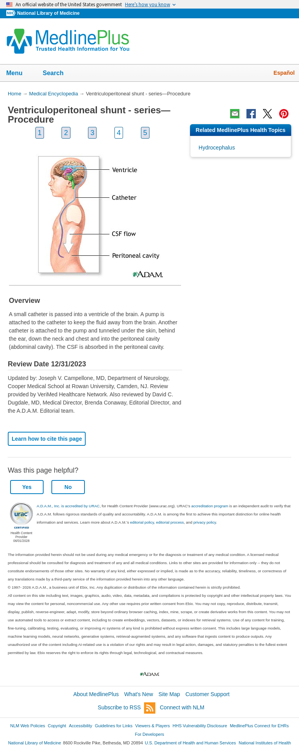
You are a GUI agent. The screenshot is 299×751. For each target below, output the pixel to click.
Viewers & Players (152, 725)
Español (284, 73)
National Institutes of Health (265, 742)
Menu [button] (19, 73)
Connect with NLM (182, 707)
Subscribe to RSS (126, 708)
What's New (138, 694)
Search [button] (58, 73)
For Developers (149, 734)
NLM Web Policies (27, 725)
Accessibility (80, 725)
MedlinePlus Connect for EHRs (259, 725)
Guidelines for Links (113, 725)
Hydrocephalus (217, 147)
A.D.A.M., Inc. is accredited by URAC (68, 506)
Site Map (169, 694)
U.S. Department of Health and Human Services (190, 742)
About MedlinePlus (96, 694)
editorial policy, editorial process (157, 522)
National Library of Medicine (48, 13)
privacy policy (204, 522)
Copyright (57, 725)
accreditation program (209, 506)
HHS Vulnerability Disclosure (199, 725)
